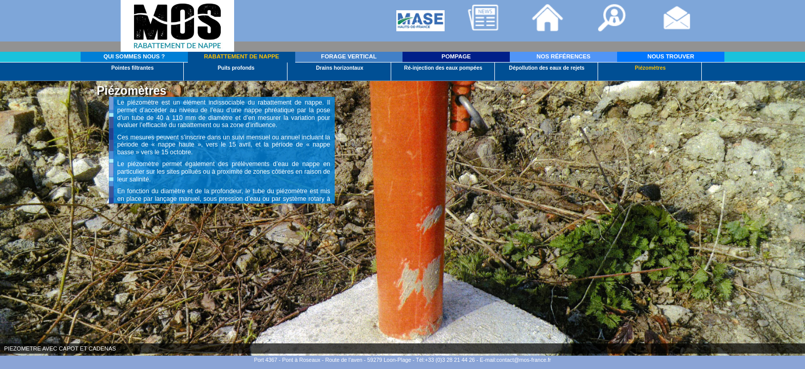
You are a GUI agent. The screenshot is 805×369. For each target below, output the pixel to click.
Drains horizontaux (339, 68)
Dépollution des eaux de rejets (546, 68)
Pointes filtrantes (132, 68)
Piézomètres (650, 68)
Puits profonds (236, 68)
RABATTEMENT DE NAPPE (241, 56)
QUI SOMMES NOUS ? (134, 56)
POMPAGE (456, 56)
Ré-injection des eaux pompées (443, 68)
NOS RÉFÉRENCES (563, 56)
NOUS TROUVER (670, 56)
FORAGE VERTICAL (348, 56)
